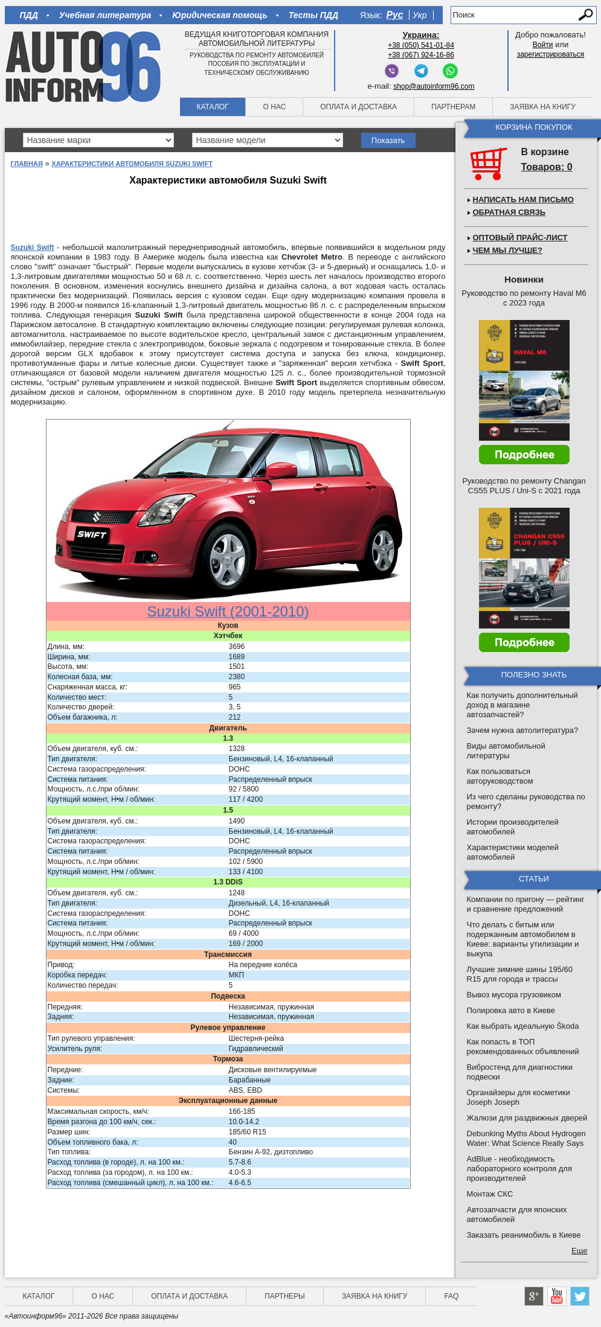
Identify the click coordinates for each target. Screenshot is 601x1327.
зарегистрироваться (551, 54)
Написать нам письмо (523, 199)
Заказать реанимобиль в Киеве (524, 1234)
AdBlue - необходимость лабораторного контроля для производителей (519, 1168)
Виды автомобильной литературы (506, 750)
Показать (388, 140)
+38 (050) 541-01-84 (421, 45)
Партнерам (453, 107)
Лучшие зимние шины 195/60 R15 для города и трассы (520, 974)
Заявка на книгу (543, 107)
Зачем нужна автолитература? (523, 730)
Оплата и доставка (358, 107)
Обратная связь (509, 212)
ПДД (29, 15)
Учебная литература (105, 15)
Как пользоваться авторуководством (500, 776)
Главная (27, 163)
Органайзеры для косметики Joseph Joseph (518, 1097)
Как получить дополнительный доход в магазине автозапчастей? (522, 705)
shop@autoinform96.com (433, 86)
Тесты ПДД (313, 15)
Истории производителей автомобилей (513, 826)
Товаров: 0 (547, 167)
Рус (395, 15)
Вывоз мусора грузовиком (514, 994)
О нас (274, 107)
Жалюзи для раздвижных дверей (527, 1117)
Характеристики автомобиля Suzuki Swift (132, 163)
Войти (543, 44)
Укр (419, 15)
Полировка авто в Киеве (511, 1010)
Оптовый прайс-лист (520, 237)
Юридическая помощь (219, 15)
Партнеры (285, 1296)
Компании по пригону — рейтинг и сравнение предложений (526, 904)
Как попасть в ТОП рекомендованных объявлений (523, 1046)
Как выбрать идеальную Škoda (523, 1026)
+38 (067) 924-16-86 (421, 55)
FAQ (451, 1296)
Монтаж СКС (490, 1193)
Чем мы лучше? (507, 250)
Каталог (213, 107)
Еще (579, 1250)
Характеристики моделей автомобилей (513, 852)
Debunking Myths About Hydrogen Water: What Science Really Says (526, 1138)
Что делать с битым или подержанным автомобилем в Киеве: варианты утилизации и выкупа (523, 939)
